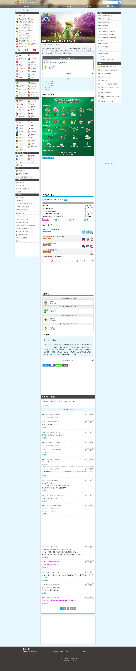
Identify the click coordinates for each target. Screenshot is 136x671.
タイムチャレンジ (49, 83)
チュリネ (52, 327)
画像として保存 (48, 158)
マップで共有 (55, 261)
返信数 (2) (45, 568)
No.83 (43, 422)
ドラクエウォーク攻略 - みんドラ (60, 651)
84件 (58, 44)
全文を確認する (68, 360)
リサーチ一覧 (80, 261)
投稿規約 (53, 401)
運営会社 (67, 658)
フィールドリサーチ (50, 85)
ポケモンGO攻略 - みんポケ (29, 2)
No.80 (43, 450)
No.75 (43, 480)
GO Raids (85, 651)
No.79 (43, 414)
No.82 (43, 432)
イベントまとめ (49, 81)
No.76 (43, 442)
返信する (45, 428)
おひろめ (47, 87)
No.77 (43, 469)
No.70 (43, 572)
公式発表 (68, 73)
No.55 (43, 562)
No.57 (43, 546)
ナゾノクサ (53, 310)
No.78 (43, 459)
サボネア (52, 319)
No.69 (43, 585)
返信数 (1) (45, 557)
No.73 (43, 505)
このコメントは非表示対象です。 (50, 417)
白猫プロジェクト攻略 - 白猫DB (30, 651)
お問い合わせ (74, 658)
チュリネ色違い (53, 66)
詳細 (65, 200)
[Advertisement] (68, 178)
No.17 (43, 597)
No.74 (43, 495)
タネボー (52, 302)
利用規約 (61, 658)
